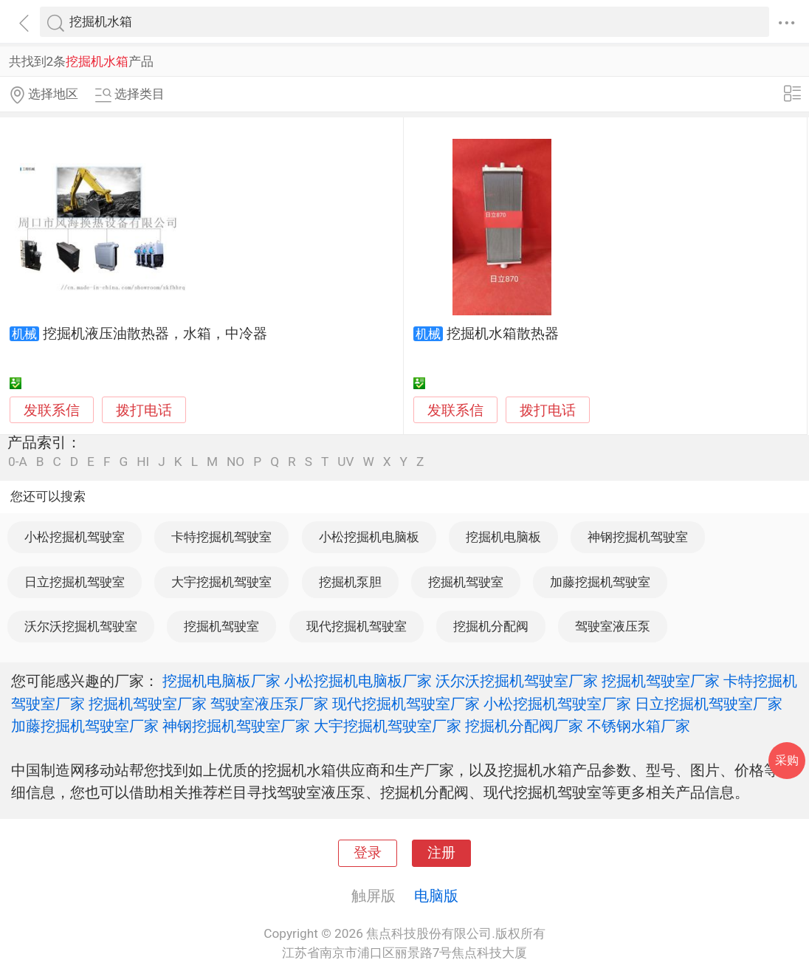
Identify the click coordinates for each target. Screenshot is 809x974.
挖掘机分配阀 (491, 626)
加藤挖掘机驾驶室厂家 (85, 726)
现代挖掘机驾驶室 (356, 626)
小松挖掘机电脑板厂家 (358, 681)
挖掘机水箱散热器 (503, 334)
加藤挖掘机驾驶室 (600, 582)
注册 (441, 853)
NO (235, 462)
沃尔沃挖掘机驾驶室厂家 (517, 681)
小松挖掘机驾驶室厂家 (557, 704)
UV (345, 462)
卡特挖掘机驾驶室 (221, 536)
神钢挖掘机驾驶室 (638, 536)
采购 (787, 760)
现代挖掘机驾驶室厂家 (406, 704)
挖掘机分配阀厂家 (524, 726)
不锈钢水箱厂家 (638, 726)
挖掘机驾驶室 (465, 582)
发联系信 (52, 410)
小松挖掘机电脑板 (369, 536)
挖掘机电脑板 (503, 536)
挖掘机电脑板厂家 (221, 681)
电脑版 (436, 896)
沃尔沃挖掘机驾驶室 (80, 626)
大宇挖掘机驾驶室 (221, 582)
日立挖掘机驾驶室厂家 (708, 704)
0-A (17, 462)
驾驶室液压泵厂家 (269, 704)
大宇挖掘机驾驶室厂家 (387, 726)
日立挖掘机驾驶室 (74, 582)
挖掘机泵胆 (350, 582)
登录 (368, 853)
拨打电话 (144, 410)
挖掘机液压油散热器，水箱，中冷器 (155, 334)
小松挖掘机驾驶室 (74, 536)
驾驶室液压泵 (612, 626)
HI (143, 462)
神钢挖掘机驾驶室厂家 (236, 726)
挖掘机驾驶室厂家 (661, 681)
